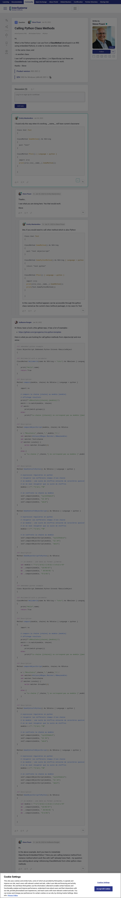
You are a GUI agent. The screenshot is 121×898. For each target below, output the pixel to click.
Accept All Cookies (103, 891)
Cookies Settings (103, 884)
